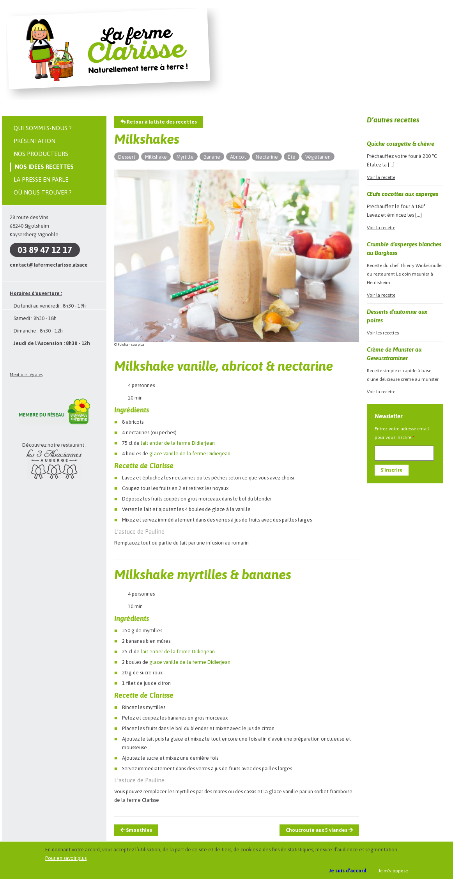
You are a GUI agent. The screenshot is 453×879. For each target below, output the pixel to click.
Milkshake (156, 157)
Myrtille (185, 157)
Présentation (34, 141)
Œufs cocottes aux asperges (402, 194)
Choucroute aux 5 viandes (319, 830)
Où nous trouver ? (43, 192)
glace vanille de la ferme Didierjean (189, 453)
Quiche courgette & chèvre (400, 143)
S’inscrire (391, 470)
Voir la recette (381, 177)
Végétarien (318, 157)
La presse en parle (41, 179)
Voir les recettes (383, 333)
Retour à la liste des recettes (158, 122)
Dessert (126, 157)
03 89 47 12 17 (45, 250)
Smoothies (136, 830)
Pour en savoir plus (66, 858)
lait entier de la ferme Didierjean (178, 443)
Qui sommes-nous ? (43, 128)
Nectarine (267, 157)
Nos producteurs (41, 153)
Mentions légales (26, 374)
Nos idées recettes (44, 166)
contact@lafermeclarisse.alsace (49, 265)
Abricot (238, 157)
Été (292, 157)
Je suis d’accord (347, 871)
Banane (211, 157)
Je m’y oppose (393, 871)
